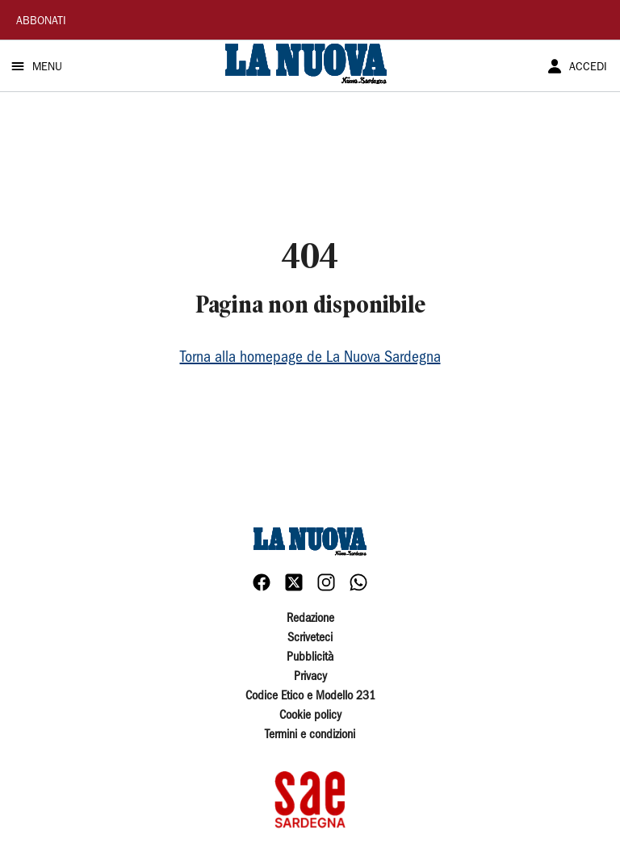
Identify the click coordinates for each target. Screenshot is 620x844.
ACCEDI (588, 67)
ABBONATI (41, 21)
